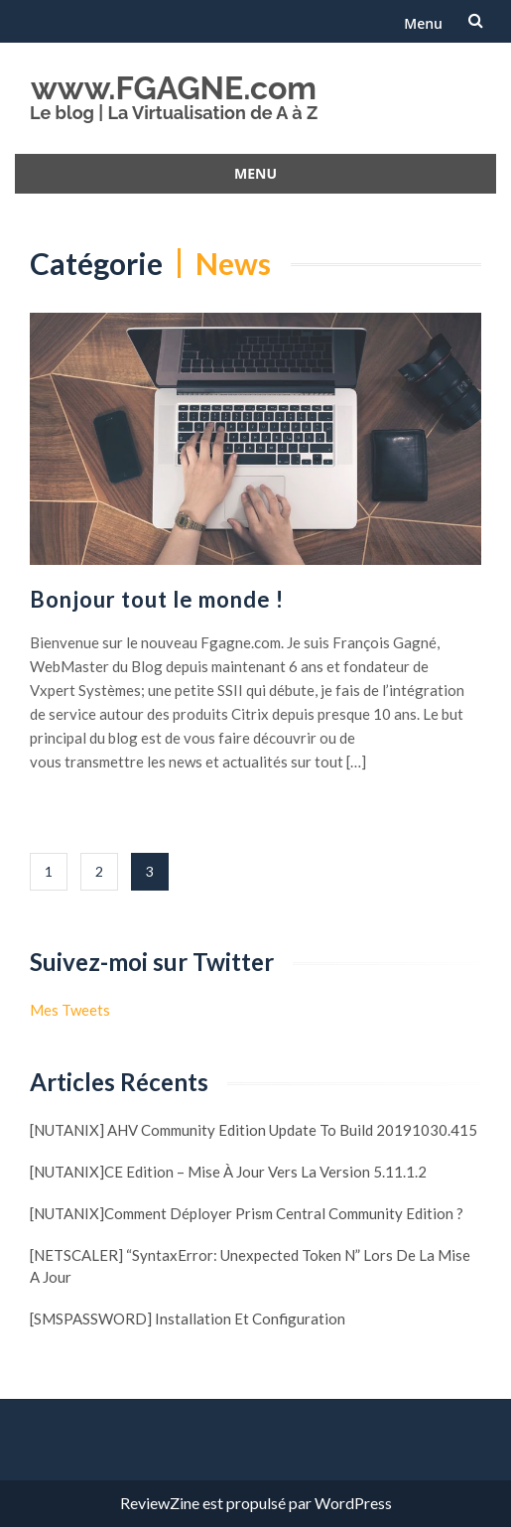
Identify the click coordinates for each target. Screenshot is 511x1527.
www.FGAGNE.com (174, 87)
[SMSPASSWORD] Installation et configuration (187, 1318)
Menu (423, 23)
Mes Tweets (70, 1010)
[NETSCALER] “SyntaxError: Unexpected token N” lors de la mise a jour (250, 1266)
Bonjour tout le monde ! (157, 599)
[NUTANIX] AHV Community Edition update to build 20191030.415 (253, 1130)
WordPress (353, 1502)
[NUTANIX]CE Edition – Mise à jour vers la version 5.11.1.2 (228, 1171)
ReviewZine (159, 1502)
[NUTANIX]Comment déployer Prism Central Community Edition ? (246, 1213)
